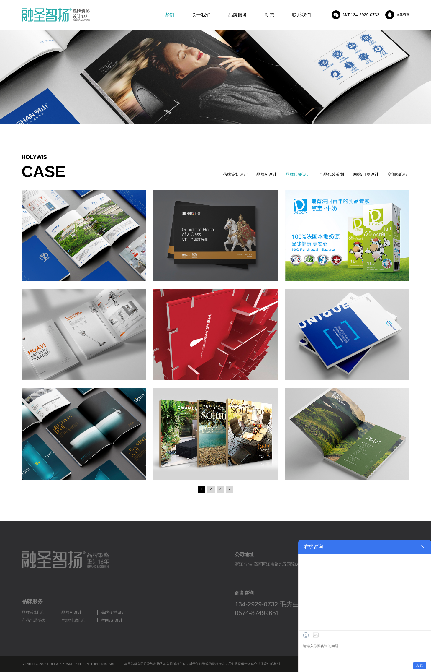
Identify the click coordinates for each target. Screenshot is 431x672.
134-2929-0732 (256, 604)
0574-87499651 (257, 613)
